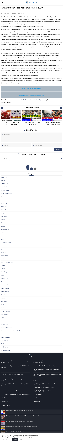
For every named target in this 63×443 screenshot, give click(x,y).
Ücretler (3, 344)
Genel (2, 233)
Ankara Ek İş (4, 180)
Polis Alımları (4, 314)
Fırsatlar (3, 226)
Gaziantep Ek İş (5, 229)
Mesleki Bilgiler (5, 291)
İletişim (35, 398)
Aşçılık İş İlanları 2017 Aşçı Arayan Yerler (32, 123)
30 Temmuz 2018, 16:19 (7, 160)
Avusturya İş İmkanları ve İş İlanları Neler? (13, 374)
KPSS (2, 275)
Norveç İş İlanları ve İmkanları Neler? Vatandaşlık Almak (46, 370)
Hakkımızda (37, 401)
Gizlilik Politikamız (6, 401)
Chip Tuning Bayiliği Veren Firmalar (43, 391)
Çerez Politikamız (38, 394)
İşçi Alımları (4, 252)
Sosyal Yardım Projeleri (7, 327)
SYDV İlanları (4, 340)
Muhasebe (3, 298)
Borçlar (3, 200)
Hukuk (2, 239)
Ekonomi (3, 219)
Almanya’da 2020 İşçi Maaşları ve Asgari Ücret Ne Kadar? (14, 379)
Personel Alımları (5, 311)
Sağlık (2, 317)
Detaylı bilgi (23, 439)
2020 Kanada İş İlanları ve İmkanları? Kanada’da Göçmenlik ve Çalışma (46, 361)
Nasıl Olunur (4, 301)
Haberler (3, 236)
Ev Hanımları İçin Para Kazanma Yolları (44, 387)
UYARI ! (4, 398)
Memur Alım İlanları (6, 285)
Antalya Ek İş (4, 183)
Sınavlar (3, 321)
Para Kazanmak (5, 308)
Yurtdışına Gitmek (5, 350)
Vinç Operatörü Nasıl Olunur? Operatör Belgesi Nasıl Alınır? (15, 384)
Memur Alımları (5, 288)
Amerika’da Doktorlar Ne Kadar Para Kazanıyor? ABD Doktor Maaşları (47, 374)
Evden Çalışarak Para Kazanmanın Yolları (31, 95)
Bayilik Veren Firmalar (6, 193)
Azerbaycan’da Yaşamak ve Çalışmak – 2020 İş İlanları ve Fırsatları (15, 366)
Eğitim (2, 213)
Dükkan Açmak (5, 210)
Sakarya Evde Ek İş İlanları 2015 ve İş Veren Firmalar (11, 123)
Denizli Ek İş (4, 206)
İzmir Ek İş (3, 259)
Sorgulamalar (4, 324)
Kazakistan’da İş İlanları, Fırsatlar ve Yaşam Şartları (47, 366)
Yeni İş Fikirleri (4, 347)
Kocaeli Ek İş (4, 268)
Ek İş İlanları (9, 10)
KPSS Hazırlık (4, 278)
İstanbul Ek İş (4, 255)
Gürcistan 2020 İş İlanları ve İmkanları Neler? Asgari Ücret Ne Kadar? (15, 361)
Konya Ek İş (4, 272)
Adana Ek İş (4, 177)
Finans (2, 223)
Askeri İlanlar (4, 187)
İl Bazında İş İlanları (6, 242)
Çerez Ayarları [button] (6, 439)
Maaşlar (3, 282)
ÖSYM (2, 304)
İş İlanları (3, 249)
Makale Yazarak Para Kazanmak (31, 89)
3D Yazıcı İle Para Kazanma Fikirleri (11, 391)
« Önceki (27, 167)
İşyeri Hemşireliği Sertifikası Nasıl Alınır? (44, 384)
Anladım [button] (15, 439)
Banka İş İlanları (5, 190)
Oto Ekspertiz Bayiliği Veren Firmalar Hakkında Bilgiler (16, 394)
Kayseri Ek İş (4, 265)
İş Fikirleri (3, 246)
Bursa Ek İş (4, 203)
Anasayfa (3, 10)
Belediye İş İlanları (5, 197)
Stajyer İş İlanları (5, 337)
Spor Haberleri (4, 334)
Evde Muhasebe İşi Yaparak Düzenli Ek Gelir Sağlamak (29, 100)
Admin (4, 13)
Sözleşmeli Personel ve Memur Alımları (11, 331)
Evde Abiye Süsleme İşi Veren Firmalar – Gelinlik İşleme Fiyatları (53, 124)
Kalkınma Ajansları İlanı (7, 262)
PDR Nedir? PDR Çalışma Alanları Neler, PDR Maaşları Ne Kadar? (47, 379)
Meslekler (3, 295)
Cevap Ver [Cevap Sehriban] (61, 158)
